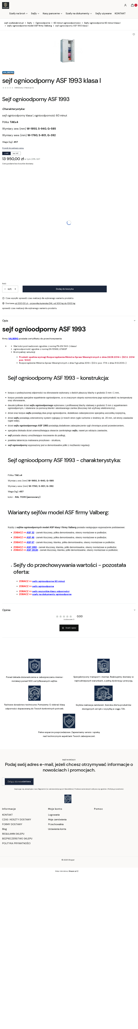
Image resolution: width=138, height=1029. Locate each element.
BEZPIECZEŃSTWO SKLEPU (17, 838)
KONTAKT (7, 814)
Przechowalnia (56, 824)
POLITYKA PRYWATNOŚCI (16, 843)
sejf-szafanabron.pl (14, 23)
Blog (4, 829)
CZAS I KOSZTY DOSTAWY (16, 819)
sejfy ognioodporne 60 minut (48, 581)
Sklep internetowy (65, 871)
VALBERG (13, 338)
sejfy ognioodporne (43, 586)
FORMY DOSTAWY (12, 824)
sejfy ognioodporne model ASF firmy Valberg (29, 25)
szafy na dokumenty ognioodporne (52, 594)
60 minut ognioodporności (67, 23)
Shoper (71, 860)
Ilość (4, 283)
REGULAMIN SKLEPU (13, 833)
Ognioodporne (42, 23)
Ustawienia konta (57, 829)
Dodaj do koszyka (64, 289)
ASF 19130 (32, 550)
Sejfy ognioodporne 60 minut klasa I (102, 23)
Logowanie (54, 814)
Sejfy (29, 23)
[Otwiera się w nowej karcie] (67, 799)
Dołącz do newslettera (19, 781)
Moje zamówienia (57, 819)
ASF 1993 (32, 547)
